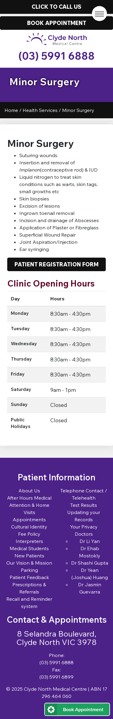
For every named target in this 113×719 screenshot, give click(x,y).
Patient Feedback (29, 577)
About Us (29, 491)
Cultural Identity (29, 527)
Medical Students (29, 548)
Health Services (40, 110)
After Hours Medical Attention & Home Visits (29, 505)
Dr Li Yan (90, 541)
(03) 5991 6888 (56, 55)
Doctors (84, 534)
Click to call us (56, 6)
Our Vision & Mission (29, 563)
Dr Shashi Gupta (89, 563)
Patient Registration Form (56, 264)
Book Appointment (83, 709)
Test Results (83, 505)
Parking (29, 570)
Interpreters (29, 541)
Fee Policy (29, 534)
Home (11, 110)
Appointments (29, 519)
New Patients (29, 556)
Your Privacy (84, 527)
